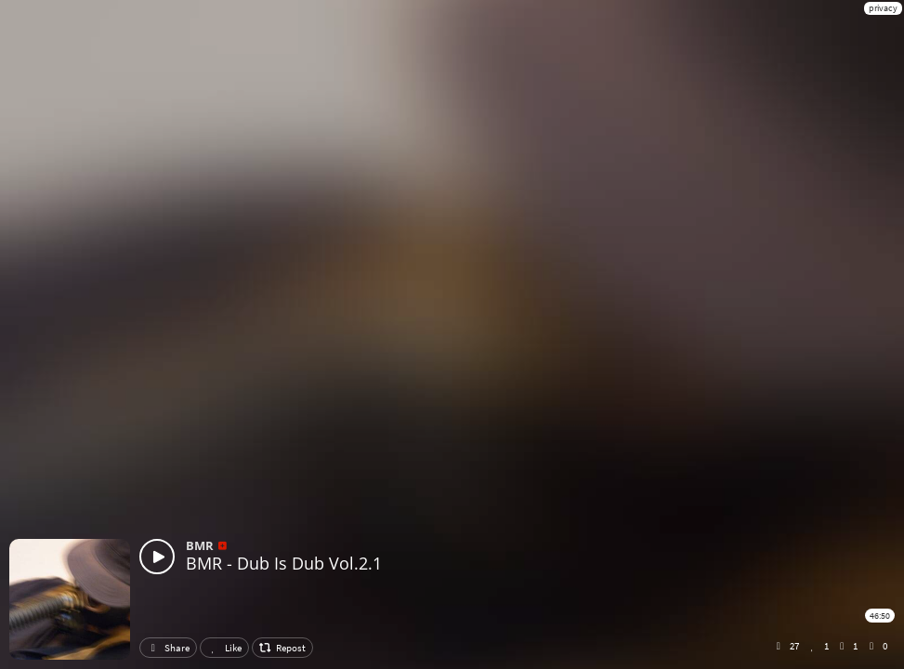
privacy (883, 8)
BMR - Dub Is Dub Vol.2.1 (284, 563)
